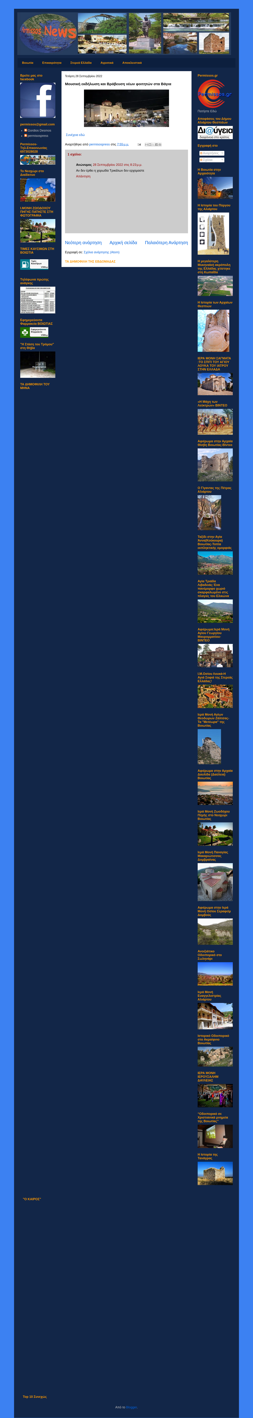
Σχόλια (206, 160)
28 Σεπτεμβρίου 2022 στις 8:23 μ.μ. (117, 165)
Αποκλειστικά (132, 62)
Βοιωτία (27, 62)
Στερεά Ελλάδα (81, 62)
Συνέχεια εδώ (75, 135)
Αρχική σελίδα (123, 242)
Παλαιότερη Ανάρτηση (166, 242)
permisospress (38, 136)
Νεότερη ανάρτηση (83, 242)
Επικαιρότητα (51, 62)
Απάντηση (83, 176)
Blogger (131, 1407)
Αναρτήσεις (209, 153)
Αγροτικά (106, 62)
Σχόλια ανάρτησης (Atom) (101, 252)
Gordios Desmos (39, 130)
